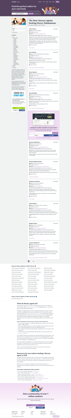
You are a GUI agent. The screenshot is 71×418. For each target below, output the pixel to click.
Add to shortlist (55, 52)
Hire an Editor (14, 414)
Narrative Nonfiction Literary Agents (50, 282)
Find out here (36, 371)
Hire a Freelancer (15, 413)
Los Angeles (16, 46)
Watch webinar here (39, 375)
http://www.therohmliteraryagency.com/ (41, 166)
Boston (15, 40)
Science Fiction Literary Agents (17, 288)
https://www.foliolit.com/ (38, 186)
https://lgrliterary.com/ (38, 57)
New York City (16, 52)
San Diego (15, 58)
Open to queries (14, 32)
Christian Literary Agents (16, 272)
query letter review (15, 84)
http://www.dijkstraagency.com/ (40, 247)
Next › (34, 261)
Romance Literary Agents (48, 286)
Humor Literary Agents (48, 278)
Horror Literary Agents (32, 278)
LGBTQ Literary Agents (16, 280)
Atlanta (15, 39)
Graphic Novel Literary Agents (49, 276)
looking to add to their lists (33, 313)
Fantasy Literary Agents (48, 274)
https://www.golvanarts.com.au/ (40, 228)
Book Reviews (52, 413)
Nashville (15, 49)
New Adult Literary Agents (16, 284)
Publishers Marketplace (39, 67)
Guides (32, 414)
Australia (14, 67)
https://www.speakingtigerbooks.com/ (41, 147)
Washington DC (16, 64)
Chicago (15, 41)
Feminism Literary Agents (16, 276)
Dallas (15, 42)
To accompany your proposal (42, 378)
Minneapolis (16, 47)
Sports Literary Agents (32, 290)
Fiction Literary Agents (32, 276)
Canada (14, 65)
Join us (57, 1)
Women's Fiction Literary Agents (18, 292)
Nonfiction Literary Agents (33, 284)
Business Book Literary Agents (17, 270)
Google (15, 110)
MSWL (46, 257)
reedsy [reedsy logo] (14, 2)
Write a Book (43, 414)
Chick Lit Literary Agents (32, 270)
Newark (15, 53)
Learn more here (39, 377)
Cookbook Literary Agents (48, 272)
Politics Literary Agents (32, 286)
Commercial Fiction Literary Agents (34, 272)
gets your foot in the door (31, 307)
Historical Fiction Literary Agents (18, 278)
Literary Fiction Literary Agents (33, 280)
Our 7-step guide (34, 372)
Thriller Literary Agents (48, 290)
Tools (47, 1)
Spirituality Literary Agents (17, 290)
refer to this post (15, 82)
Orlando (15, 54)
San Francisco (16, 59)
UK (13, 36)
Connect (40, 1)
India (14, 66)
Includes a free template (36, 374)
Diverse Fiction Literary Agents (33, 274)
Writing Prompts (53, 414)
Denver (15, 43)
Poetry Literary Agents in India (17, 298)
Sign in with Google (20, 13)
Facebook (22, 110)
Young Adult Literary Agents (33, 292)
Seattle (15, 60)
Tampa (15, 61)
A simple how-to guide (37, 379)
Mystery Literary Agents (32, 282)
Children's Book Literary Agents (50, 270)
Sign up (31, 13)
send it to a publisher (22, 333)
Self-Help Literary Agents (32, 288)
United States (15, 37)
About (53, 1)
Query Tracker (31, 47)
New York (15, 51)
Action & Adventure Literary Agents (18, 268)
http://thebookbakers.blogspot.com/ (41, 208)
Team (22, 414)
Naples (15, 48)
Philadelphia (16, 55)
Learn (44, 1)
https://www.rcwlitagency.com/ (40, 33)
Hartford (15, 45)
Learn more (37, 13)
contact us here (21, 89)
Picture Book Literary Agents (17, 286)
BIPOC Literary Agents (48, 268)
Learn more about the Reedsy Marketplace (43, 137)
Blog (50, 1)
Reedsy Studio (43, 413)
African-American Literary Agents (34, 268)
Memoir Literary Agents (48, 280)
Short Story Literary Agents (49, 288)
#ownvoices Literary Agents (49, 284)
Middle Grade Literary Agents (17, 282)
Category (13, 28)
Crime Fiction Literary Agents (17, 274)
